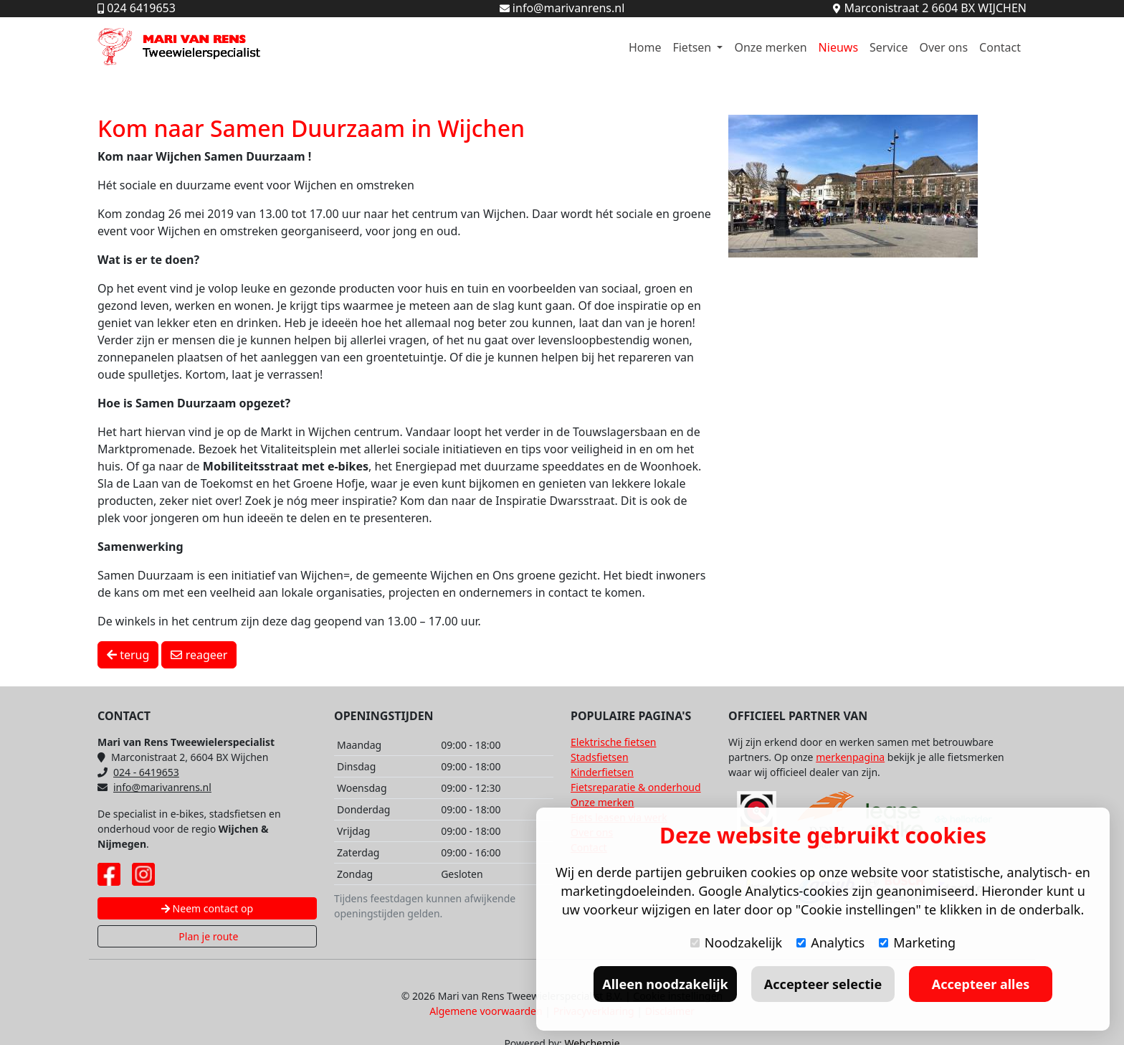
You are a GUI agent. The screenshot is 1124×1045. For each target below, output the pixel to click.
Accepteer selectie (823, 984)
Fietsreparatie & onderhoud (636, 787)
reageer (199, 655)
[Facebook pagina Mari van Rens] (108, 874)
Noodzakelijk (736, 942)
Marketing (917, 942)
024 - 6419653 (138, 772)
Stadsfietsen (600, 757)
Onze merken (770, 47)
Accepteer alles (980, 984)
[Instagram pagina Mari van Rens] (143, 874)
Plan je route (207, 936)
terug (128, 655)
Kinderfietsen (602, 772)
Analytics (830, 942)
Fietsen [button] (693, 47)
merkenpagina (850, 757)
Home (645, 47)
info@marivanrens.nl (154, 787)
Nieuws (838, 47)
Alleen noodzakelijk (665, 984)
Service (889, 47)
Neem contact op (207, 908)
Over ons (943, 47)
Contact (1000, 47)
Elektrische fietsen (613, 742)
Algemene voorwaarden (485, 1011)
